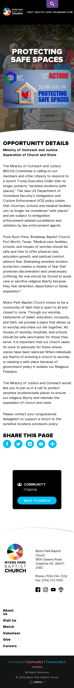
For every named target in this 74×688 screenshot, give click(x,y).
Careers (10, 646)
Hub (70, 12)
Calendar (59, 12)
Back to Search (37, 500)
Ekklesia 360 (37, 682)
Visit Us (9, 620)
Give (49, 12)
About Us (8, 612)
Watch (40, 12)
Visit (30, 12)
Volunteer (11, 633)
